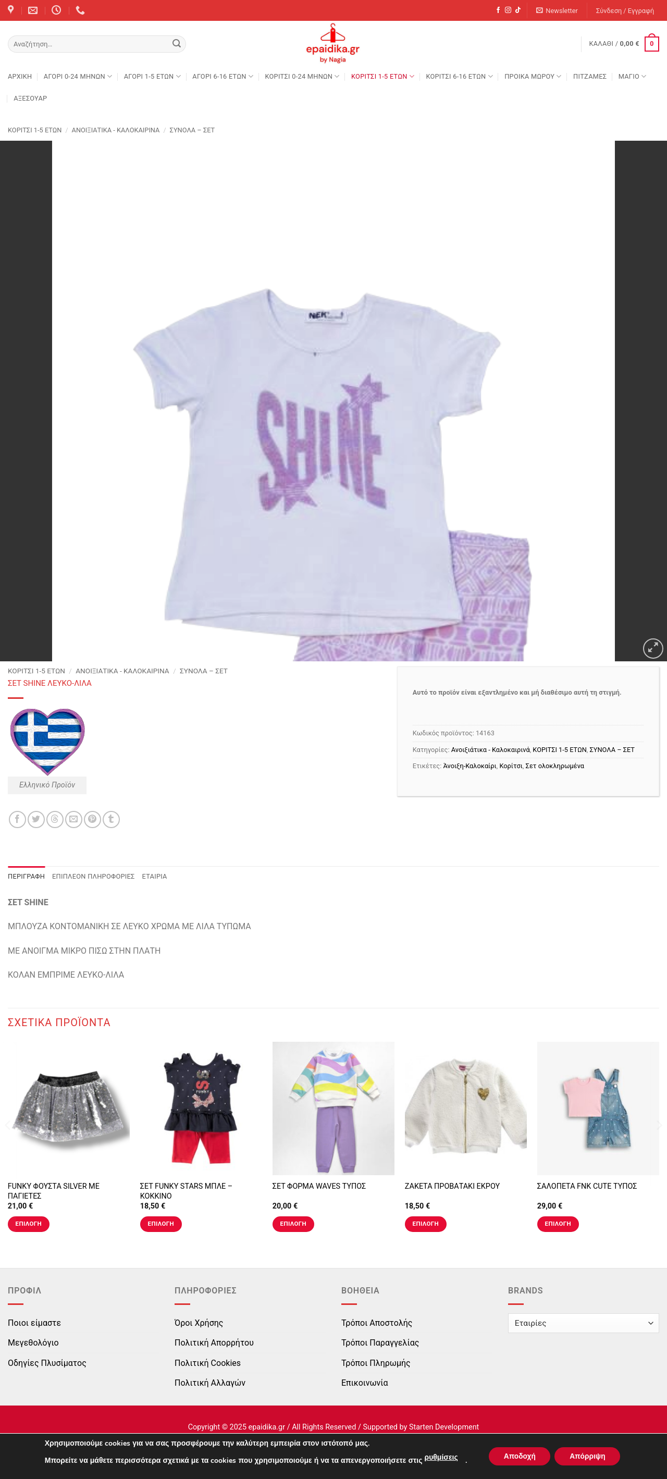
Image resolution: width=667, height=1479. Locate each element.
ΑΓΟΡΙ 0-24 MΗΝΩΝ (78, 76)
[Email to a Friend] (73, 819)
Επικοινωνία (364, 1383)
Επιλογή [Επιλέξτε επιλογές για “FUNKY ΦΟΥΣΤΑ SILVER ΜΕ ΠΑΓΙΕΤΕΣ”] (29, 1223)
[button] (557, 11)
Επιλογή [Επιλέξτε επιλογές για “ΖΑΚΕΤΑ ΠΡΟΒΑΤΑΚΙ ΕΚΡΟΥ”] (426, 1223)
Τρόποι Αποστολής (376, 1323)
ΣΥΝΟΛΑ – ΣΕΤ (192, 130)
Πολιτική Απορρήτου (214, 1343)
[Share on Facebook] (17, 819)
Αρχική (20, 76)
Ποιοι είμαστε (34, 1323)
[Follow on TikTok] (518, 10)
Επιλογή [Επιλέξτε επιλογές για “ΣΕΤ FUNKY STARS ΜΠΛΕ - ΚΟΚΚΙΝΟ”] (161, 1223)
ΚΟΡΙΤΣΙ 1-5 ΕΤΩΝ (382, 76)
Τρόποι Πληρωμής (376, 1363)
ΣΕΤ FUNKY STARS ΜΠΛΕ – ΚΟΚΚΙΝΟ (186, 1191)
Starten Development (444, 1427)
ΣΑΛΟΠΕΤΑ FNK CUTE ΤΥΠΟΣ (587, 1186)
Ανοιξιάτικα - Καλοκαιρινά (116, 130)
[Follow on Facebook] (498, 10)
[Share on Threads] (55, 819)
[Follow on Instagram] (508, 10)
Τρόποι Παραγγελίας (380, 1343)
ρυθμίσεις (439, 1457)
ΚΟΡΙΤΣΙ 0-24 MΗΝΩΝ (302, 76)
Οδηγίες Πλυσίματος (47, 1363)
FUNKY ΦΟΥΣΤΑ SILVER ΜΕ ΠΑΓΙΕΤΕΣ (54, 1191)
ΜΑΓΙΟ (633, 76)
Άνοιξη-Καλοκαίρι (470, 766)
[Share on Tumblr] (111, 819)
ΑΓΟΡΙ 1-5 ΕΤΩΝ (152, 76)
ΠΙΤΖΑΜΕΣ (590, 76)
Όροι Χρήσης (199, 1323)
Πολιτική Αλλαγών (210, 1383)
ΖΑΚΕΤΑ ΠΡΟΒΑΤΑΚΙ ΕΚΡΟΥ (452, 1186)
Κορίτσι (510, 766)
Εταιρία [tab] (154, 876)
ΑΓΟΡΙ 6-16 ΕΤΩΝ (222, 76)
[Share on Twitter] (36, 819)
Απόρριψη (588, 1456)
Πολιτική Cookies (208, 1363)
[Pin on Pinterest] (92, 819)
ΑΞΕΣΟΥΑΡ (30, 98)
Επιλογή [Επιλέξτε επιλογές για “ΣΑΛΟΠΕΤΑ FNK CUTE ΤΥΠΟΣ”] (558, 1223)
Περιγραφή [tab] (26, 876)
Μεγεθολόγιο (33, 1343)
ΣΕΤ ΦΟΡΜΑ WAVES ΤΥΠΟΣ (319, 1186)
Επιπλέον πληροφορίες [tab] (93, 876)
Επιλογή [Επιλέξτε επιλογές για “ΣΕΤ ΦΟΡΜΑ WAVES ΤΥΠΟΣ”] (293, 1223)
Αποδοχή (518, 1456)
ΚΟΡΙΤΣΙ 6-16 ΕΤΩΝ (459, 76)
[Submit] (177, 44)
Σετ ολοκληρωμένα (555, 766)
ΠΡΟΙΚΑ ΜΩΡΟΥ (533, 76)
